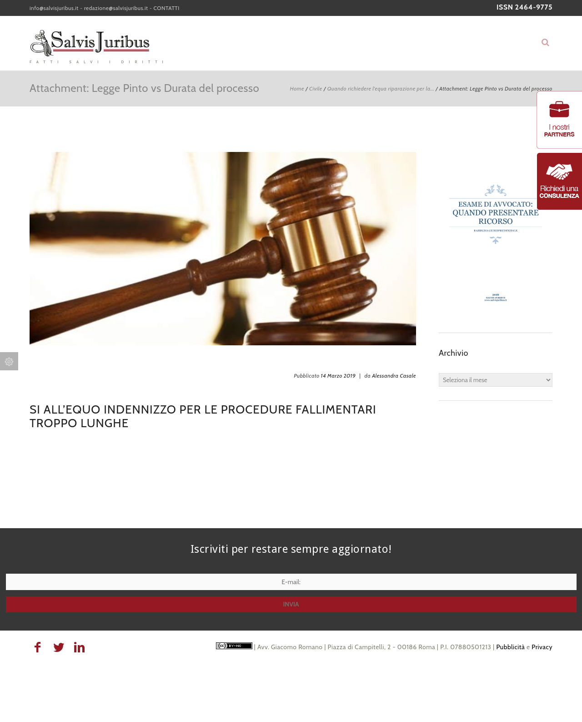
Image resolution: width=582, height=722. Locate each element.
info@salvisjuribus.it (54, 8)
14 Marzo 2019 (338, 375)
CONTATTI (167, 8)
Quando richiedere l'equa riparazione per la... (380, 88)
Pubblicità (510, 647)
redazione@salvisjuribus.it (116, 8)
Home (297, 88)
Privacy (542, 647)
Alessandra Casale (394, 375)
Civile (315, 88)
